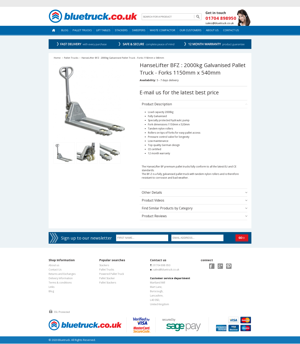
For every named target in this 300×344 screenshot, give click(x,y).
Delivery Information (61, 278)
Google (220, 266)
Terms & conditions (60, 282)
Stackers (104, 265)
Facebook (212, 266)
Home (57, 57)
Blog (51, 291)
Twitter (203, 266)
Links (51, 287)
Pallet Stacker (107, 278)
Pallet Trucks (71, 57)
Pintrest (229, 266)
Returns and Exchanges (62, 274)
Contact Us (55, 269)
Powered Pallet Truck (111, 274)
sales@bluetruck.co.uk (219, 23)
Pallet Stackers (107, 282)
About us (54, 265)
